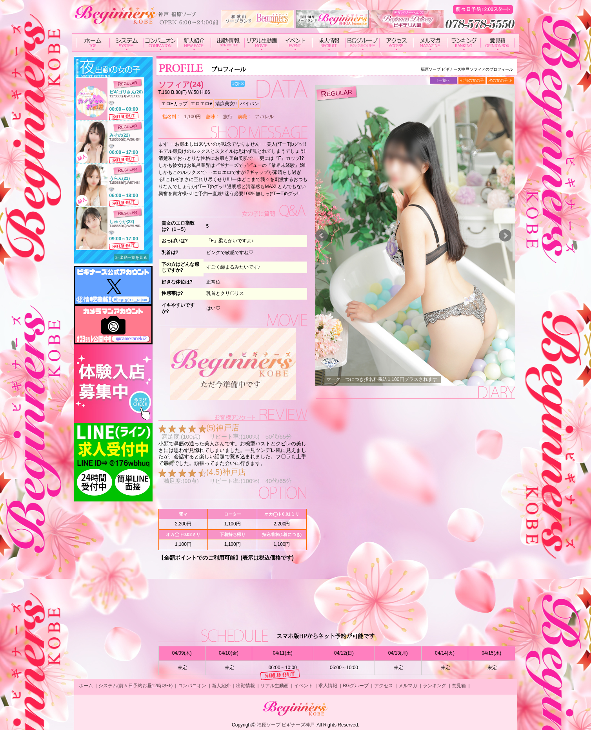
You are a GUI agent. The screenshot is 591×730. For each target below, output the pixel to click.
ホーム (86, 685)
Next (505, 235)
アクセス (383, 685)
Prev (321, 235)
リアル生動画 (274, 685)
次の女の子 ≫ (500, 80)
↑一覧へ (443, 80)
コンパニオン (192, 685)
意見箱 (459, 685)
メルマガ (407, 685)
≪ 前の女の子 (472, 80)
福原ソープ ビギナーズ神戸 (286, 725)
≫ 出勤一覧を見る (131, 257)
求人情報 (327, 685)
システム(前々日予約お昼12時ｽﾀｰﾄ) (135, 685)
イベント (303, 685)
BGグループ (355, 685)
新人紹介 (221, 685)
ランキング (434, 685)
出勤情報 (245, 685)
